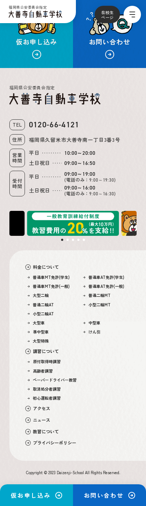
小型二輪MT (97, 304)
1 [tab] (62, 240)
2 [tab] (67, 240)
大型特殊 (38, 341)
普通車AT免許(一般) (104, 286)
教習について (42, 431)
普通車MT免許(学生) (48, 277)
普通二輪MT (97, 295)
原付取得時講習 (44, 361)
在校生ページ (107, 14)
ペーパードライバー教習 (52, 380)
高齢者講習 (40, 371)
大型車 (36, 323)
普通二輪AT (40, 304)
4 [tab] (78, 240)
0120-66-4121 (54, 124)
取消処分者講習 (44, 389)
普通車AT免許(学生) (104, 277)
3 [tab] (73, 240)
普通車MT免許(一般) (48, 286)
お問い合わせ (109, 495)
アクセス (37, 408)
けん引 (92, 332)
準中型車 (38, 332)
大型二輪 (38, 295)
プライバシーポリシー (50, 443)
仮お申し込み (36, 495)
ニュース (37, 420)
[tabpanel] (73, 223)
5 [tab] (84, 240)
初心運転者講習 (44, 398)
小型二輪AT (40, 313)
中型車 (92, 323)
